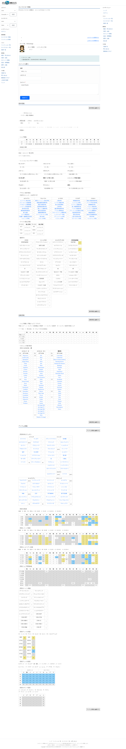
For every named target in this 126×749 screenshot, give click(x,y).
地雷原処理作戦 (76, 212)
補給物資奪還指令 (25, 210)
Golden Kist (59, 357)
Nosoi (25, 383)
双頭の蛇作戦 (76, 214)
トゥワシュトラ (36, 480)
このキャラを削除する (93, 40)
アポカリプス (23, 448)
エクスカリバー (23, 442)
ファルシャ (23, 487)
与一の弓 (23, 458)
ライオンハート (64, 483)
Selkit (59, 369)
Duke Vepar (41, 393)
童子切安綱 (64, 493)
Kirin (41, 415)
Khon (41, 361)
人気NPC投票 (4, 80)
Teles (59, 397)
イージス (23, 462)
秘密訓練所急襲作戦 (42, 202)
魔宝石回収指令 (42, 210)
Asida (41, 373)
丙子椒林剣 (50, 493)
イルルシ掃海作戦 (92, 206)
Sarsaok (59, 385)
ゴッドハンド (50, 480)
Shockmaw (25, 393)
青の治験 (25, 212)
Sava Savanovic (41, 377)
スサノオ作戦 (42, 218)
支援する (3, 73)
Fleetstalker (25, 391)
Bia (41, 355)
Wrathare (25, 403)
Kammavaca (41, 389)
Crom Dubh (59, 355)
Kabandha (59, 367)
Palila (41, 379)
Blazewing (25, 397)
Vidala (25, 363)
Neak (59, 395)
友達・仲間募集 (5, 62)
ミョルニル (23, 455)
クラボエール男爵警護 (25, 204)
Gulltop (25, 375)
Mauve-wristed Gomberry (60, 359)
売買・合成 (4, 57)
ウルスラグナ (23, 480)
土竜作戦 (59, 200)
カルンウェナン (65, 442)
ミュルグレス (64, 445)
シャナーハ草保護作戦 (25, 206)
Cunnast (25, 369)
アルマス (23, 483)
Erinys (59, 409)
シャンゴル (64, 487)
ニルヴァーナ (51, 465)
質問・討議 (4, 65)
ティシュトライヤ (50, 496)
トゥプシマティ (65, 465)
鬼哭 (23, 452)
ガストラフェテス (51, 468)
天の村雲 (36, 452)
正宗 (36, 493)
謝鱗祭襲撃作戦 (42, 212)
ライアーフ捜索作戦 (76, 204)
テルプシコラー (51, 445)
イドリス (64, 474)
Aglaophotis (25, 359)
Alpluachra (25, 399)
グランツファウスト (51, 438)
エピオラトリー (51, 474)
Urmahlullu (25, 395)
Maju (59, 391)
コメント (23, 82)
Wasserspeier (41, 367)
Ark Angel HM (41, 405)
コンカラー (65, 452)
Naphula (41, 387)
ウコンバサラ (36, 487)
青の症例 (42, 216)
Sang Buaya (59, 371)
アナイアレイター (36, 458)
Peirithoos (41, 371)
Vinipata (59, 401)
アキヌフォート (50, 500)
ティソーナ (65, 448)
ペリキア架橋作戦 (76, 208)
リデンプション (23, 490)
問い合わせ (4, 75)
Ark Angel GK (41, 413)
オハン (23, 503)
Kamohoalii (25, 387)
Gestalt (25, 365)
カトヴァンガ (64, 496)
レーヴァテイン (65, 462)
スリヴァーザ (50, 503)
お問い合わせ (74, 741)
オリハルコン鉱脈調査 (25, 202)
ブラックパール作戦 (59, 216)
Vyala (25, 377)
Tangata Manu (25, 361)
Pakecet (41, 391)
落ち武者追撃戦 (59, 204)
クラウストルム (36, 455)
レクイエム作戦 (76, 202)
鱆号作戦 (92, 216)
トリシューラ (50, 490)
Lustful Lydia (25, 357)
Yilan (41, 383)
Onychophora (59, 407)
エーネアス (64, 480)
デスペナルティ (65, 468)
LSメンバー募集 (5, 60)
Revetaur (25, 371)
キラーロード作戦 (76, 218)
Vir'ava (41, 395)
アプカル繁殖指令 (59, 210)
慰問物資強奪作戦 (42, 206)
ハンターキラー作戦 (59, 214)
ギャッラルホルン (36, 462)
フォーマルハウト (64, 500)
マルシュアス (64, 503)
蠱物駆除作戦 (91, 204)
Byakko (41, 397)
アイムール (51, 452)
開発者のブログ (5, 77)
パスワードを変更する (93, 37)
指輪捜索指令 (91, 212)
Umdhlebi (25, 389)
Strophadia (59, 379)
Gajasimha (59, 381)
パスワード (23, 75)
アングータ (64, 490)
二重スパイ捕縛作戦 (42, 208)
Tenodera (41, 375)
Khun (41, 365)
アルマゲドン (36, 500)
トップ (105, 10)
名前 (21, 68)
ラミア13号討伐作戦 (92, 202)
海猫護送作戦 (76, 200)
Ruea (41, 357)
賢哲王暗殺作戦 (42, 204)
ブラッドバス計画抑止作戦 (76, 210)
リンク (3, 82)
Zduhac (59, 375)
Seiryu (41, 401)
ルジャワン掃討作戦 (25, 200)
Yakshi (59, 393)
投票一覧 (3, 49)
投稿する (24, 97)
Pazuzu (25, 401)
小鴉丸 (64, 458)
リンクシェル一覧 (6, 45)
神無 (23, 493)
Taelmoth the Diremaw (59, 363)
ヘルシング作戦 (25, 218)
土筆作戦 (59, 206)
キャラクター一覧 (6, 47)
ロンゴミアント (36, 490)
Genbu (41, 399)
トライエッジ (50, 487)
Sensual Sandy (25, 381)
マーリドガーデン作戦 (42, 214)
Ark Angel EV (41, 411)
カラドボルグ (36, 483)
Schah (59, 403)
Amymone (41, 385)
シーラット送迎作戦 (92, 208)
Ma (41, 359)
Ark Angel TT (41, 407)
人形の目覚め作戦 (76, 216)
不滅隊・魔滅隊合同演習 (25, 216)
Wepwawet (25, 355)
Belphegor (59, 365)
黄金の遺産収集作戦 (92, 200)
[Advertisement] (59, 23)
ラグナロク (36, 442)
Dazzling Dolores (60, 361)
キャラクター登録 (6, 37)
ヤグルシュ (51, 462)
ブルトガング (51, 448)
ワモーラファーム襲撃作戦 (59, 212)
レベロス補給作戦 (59, 202)
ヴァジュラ (51, 442)
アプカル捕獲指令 (92, 210)
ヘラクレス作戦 (59, 218)
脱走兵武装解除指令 (92, 214)
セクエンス (50, 483)
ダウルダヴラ (36, 503)
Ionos (25, 379)
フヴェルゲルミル (36, 496)
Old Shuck (59, 387)
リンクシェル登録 (6, 39)
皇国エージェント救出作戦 (42, 200)
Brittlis (25, 385)
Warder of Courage (41, 417)
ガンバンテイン (23, 496)
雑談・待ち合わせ (6, 55)
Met (41, 363)
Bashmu (59, 389)
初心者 (3, 67)
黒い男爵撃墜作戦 (76, 206)
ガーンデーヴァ (23, 500)
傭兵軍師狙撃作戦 (59, 208)
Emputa (41, 369)
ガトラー (23, 445)
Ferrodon (25, 373)
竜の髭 (64, 455)
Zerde (59, 399)
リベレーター (51, 455)
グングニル (36, 448)
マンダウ (36, 438)
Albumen (59, 405)
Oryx (59, 377)
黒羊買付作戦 (25, 208)
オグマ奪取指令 (25, 214)
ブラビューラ (36, 445)
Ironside (59, 383)
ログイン (3, 31)
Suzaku (41, 403)
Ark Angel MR (41, 409)
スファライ (23, 438)
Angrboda (25, 367)
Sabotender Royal (59, 373)
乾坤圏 (64, 438)
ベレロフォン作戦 (92, 218)
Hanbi (41, 381)
